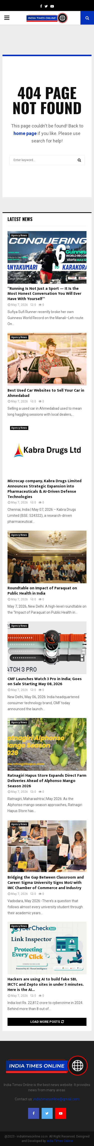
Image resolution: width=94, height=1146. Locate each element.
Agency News (19, 235)
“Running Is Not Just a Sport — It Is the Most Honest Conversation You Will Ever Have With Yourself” (44, 294)
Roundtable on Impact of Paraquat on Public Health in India (42, 591)
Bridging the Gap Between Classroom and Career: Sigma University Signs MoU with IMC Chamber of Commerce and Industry (46, 882)
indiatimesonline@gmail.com (56, 1099)
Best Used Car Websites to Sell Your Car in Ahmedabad (46, 393)
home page (25, 133)
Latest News (20, 219)
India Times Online (60, 1141)
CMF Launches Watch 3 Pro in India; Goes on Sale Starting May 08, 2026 (45, 682)
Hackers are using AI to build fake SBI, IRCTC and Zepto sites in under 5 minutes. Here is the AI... (45, 984)
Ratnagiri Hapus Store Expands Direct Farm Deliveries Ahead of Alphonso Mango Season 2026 (47, 781)
